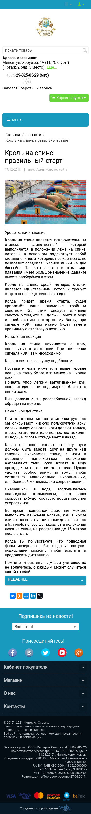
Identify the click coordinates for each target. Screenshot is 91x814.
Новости (33, 134)
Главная (12, 134)
